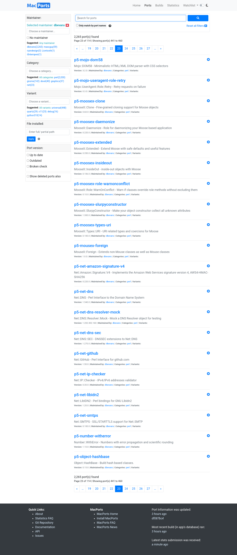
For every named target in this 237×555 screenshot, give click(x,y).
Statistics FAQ (44, 518)
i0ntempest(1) (34, 54)
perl (126, 70)
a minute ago (160, 544)
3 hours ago (159, 531)
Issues (39, 535)
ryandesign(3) (34, 50)
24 (126, 48)
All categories (46, 77)
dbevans (108, 70)
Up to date (35, 155)
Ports (148, 5)
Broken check (37, 166)
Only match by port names (91, 25)
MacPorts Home (107, 514)
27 (148, 48)
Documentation (45, 527)
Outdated (34, 160)
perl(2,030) (59, 77)
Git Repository (44, 522)
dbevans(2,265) (35, 47)
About (39, 514)
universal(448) (59, 107)
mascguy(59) (50, 47)
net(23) (30, 85)
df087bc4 (158, 518)
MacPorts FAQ (106, 522)
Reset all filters (196, 25)
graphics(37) (57, 81)
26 (141, 48)
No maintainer (37, 37)
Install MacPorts (107, 518)
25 (133, 48)
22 (111, 48)
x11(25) (43, 111)
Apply (31, 139)
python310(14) (34, 115)
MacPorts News (107, 527)
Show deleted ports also (44, 176)
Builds (159, 5)
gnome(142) (33, 81)
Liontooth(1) (48, 50)
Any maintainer (47, 43)
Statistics (173, 5)
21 (104, 48)
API (37, 531)
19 (89, 48)
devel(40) (45, 81)
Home (136, 5)
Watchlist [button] (189, 5)
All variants (45, 107)
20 (96, 48)
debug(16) (52, 111)
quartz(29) (32, 111)
